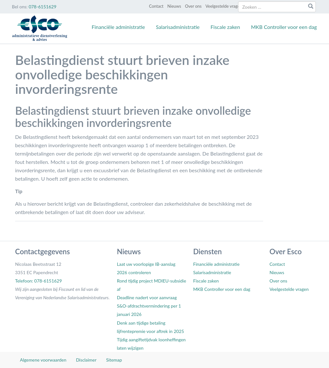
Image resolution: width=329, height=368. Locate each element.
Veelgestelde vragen (223, 6)
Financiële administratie (118, 27)
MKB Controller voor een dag (284, 27)
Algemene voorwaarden (43, 360)
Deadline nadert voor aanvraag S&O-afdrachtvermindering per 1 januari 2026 (149, 306)
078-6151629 (42, 6)
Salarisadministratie (178, 27)
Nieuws (174, 6)
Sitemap (114, 360)
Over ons (193, 6)
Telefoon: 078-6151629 (38, 280)
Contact (156, 6)
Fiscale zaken (225, 27)
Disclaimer (86, 360)
